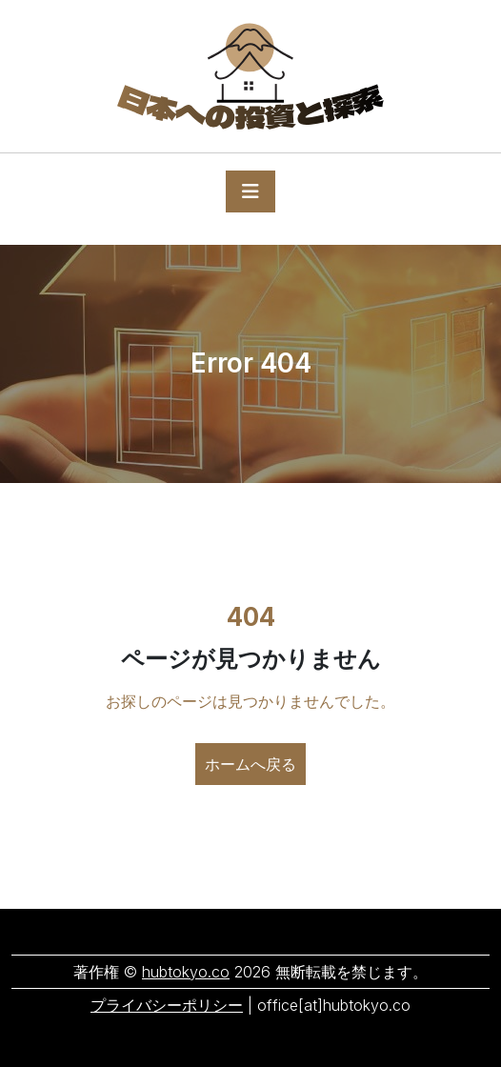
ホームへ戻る (250, 764)
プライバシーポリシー (166, 1005)
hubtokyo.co (186, 971)
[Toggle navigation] (250, 191)
